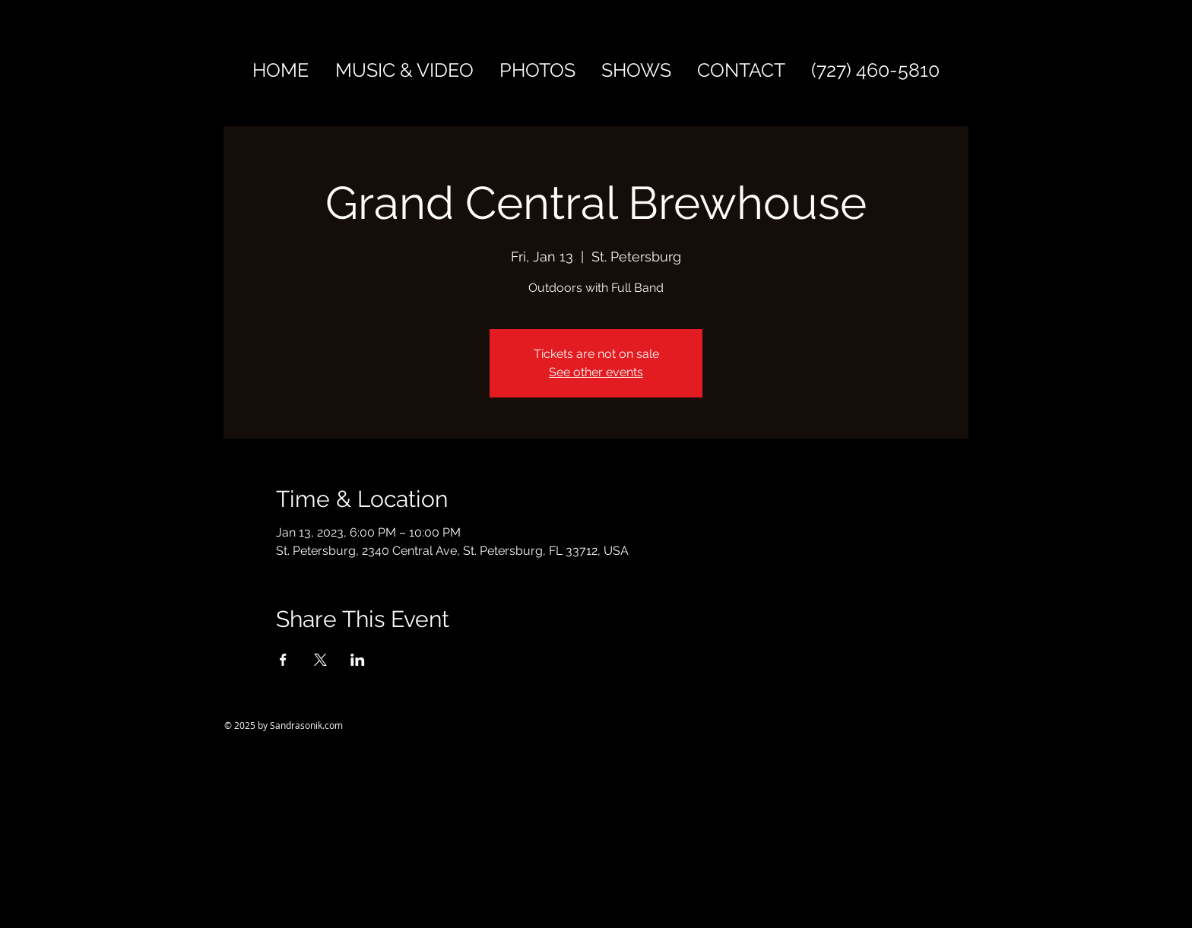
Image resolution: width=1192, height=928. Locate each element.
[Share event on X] (320, 660)
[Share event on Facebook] (283, 660)
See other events (596, 372)
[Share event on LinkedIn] (357, 660)
